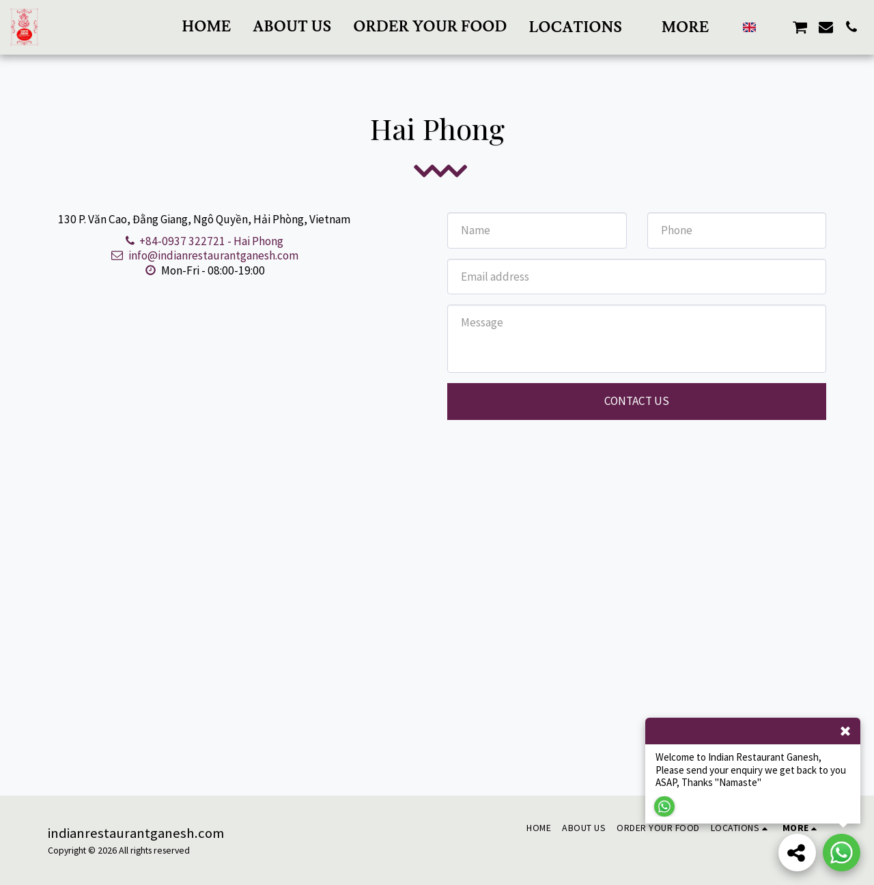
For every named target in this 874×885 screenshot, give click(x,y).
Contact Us (636, 400)
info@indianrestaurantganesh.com (204, 255)
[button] (584, 27)
